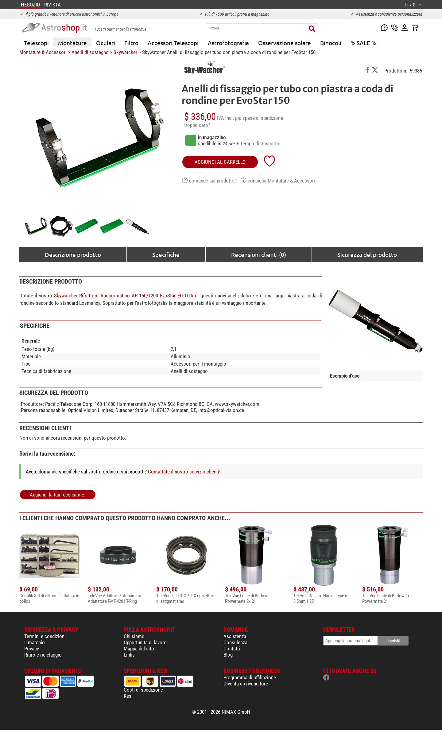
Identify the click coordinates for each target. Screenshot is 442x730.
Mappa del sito (139, 649)
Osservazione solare (284, 42)
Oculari (105, 42)
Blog (228, 655)
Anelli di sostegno (90, 52)
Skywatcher (125, 52)
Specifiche (166, 254)
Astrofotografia (228, 42)
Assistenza (234, 636)
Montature (72, 42)
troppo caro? (197, 125)
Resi (128, 696)
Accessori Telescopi (173, 42)
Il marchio (34, 642)
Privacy (31, 649)
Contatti (231, 649)
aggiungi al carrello (220, 162)
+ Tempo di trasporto (257, 143)
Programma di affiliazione (249, 677)
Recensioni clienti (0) (258, 254)
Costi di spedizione (143, 690)
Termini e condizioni (45, 636)
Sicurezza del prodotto (367, 254)
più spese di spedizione (259, 118)
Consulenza (235, 642)
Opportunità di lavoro (145, 642)
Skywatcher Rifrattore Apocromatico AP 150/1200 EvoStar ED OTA (123, 295)
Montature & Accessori (43, 52)
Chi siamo (134, 636)
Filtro (131, 42)
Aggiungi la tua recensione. (57, 495)
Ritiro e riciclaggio (43, 655)
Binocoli (330, 42)
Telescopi (36, 42)
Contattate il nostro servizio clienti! (184, 472)
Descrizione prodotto (73, 254)
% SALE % (363, 42)
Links (129, 655)
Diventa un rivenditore (245, 684)
